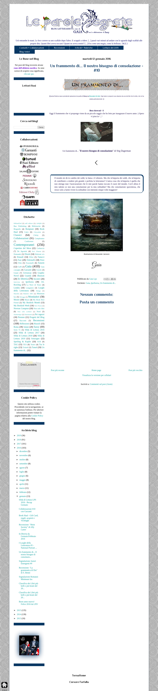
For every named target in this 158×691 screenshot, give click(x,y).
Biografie (17, 229)
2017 (19, 444)
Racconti (23, 321)
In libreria (23, 278)
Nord (39, 311)
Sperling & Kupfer (22, 341)
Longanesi (30, 288)
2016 (19, 448)
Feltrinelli (31, 260)
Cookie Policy (37, 416)
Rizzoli (37, 324)
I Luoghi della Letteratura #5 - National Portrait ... (28, 545)
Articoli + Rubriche (84, 47)
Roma (16, 327)
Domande (17, 254)
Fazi (20, 260)
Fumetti (41, 263)
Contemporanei (24, 245)
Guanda (28, 276)
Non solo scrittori (24, 312)
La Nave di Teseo (33, 285)
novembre (23, 455)
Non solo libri (39, 308)
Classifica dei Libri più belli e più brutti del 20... (28, 586)
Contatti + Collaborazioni (31, 47)
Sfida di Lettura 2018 (23, 336)
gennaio (23, 496)
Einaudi (20, 257)
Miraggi (22, 297)
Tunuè (34, 347)
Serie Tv (17, 330)
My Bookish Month (31, 302)
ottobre (22, 459)
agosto (22, 468)
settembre (23, 463)
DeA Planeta (36, 251)
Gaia (88, 283)
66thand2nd (18, 223)
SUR (39, 342)
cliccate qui (28, 74)
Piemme (21, 317)
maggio (22, 480)
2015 (19, 610)
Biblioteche (36, 226)
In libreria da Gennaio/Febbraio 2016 (27, 536)
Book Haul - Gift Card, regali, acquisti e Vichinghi (28, 518)
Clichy (35, 235)
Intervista (17, 282)
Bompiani (29, 229)
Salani (26, 327)
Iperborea (95, 283)
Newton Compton (21, 308)
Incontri (37, 279)
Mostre (17, 300)
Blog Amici (24, 51)
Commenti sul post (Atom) (101, 384)
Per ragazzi (39, 314)
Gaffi (20, 267)
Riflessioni (24, 324)
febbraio (23, 492)
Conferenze (29, 241)
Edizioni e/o (39, 254)
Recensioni (59, 47)
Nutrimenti (28, 314)
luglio (22, 472)
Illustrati (40, 276)
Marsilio (16, 294)
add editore (29, 223)
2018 (19, 440)
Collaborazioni (21, 238)
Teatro (33, 344)
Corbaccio (40, 248)
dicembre (23, 451)
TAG (16, 344)
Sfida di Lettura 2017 (29, 333)
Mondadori (33, 296)
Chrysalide (37, 232)
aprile (22, 484)
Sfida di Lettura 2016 (34, 330)
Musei (27, 300)
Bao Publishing (20, 226)
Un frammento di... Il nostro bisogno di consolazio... (28, 554)
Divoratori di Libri (94, 96)
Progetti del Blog (37, 317)
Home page (96, 370)
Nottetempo (18, 314)
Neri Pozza (38, 306)
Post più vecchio (135, 370)
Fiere (42, 260)
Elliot (31, 257)
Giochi (38, 270)
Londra (17, 288)
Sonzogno (35, 338)
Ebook (27, 254)
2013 (19, 618)
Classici (18, 235)
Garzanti (27, 270)
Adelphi (39, 223)
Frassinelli (30, 263)
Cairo (26, 232)
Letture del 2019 (111, 47)
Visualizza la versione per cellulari (96, 375)
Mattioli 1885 (28, 294)
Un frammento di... (108, 283)
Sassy (36, 326)
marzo (22, 488)
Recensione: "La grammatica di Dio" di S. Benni (28, 570)
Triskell (25, 347)
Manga (38, 291)
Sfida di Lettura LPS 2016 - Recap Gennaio (27, 502)
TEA (25, 344)
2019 (19, 435)
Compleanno (39, 238)
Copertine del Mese (22, 248)
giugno (22, 476)
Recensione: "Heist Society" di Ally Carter (27, 527)
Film (20, 263)
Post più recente (57, 370)
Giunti (16, 273)
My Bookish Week (22, 305)
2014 (19, 614)
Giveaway (27, 273)
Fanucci (41, 257)
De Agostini (22, 251)
